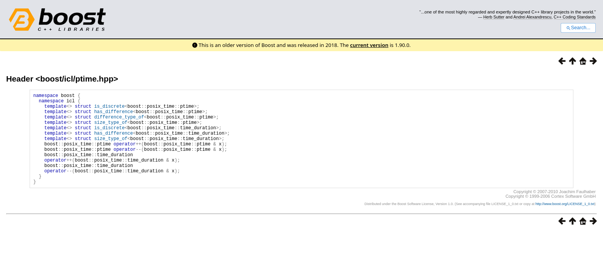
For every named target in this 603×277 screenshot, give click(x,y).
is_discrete (109, 109)
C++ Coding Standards (575, 17)
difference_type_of (119, 122)
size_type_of (110, 129)
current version (369, 45)
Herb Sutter (494, 17)
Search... (578, 27)
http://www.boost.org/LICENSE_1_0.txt (565, 223)
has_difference (113, 116)
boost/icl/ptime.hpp (76, 78)
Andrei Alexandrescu (532, 17)
